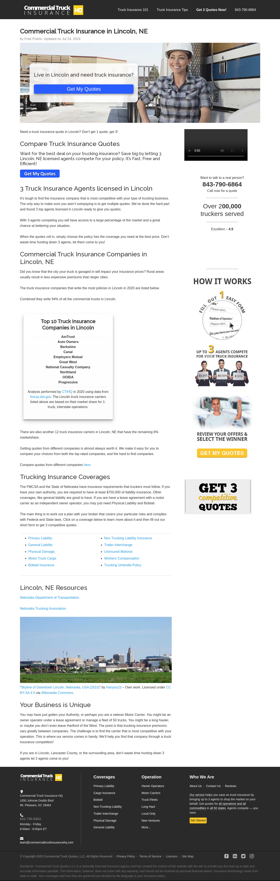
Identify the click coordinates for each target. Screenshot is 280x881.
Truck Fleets (150, 799)
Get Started (198, 820)
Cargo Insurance (104, 793)
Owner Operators (153, 786)
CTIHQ (67, 392)
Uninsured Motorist (118, 551)
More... (146, 827)
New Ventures (151, 820)
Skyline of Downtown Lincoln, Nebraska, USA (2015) (60, 687)
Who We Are (202, 777)
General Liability (40, 545)
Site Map (187, 856)
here (87, 465)
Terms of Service (150, 856)
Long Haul (148, 806)
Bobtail (98, 799)
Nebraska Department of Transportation (49, 597)
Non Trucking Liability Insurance (128, 538)
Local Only (148, 813)
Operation (151, 777)
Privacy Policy (126, 856)
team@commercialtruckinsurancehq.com (47, 842)
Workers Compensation (121, 558)
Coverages (104, 777)
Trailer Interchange (118, 545)
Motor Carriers (151, 793)
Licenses (171, 856)
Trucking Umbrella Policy (122, 565)
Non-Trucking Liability (108, 806)
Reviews (230, 786)
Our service (197, 795)
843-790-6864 (30, 819)
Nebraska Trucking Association (43, 608)
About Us (196, 786)
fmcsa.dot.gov (40, 397)
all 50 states (218, 808)
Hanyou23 (114, 687)
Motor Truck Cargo (42, 558)
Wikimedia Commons (57, 693)
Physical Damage (41, 551)
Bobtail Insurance (41, 565)
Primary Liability (40, 538)
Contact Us (213, 786)
